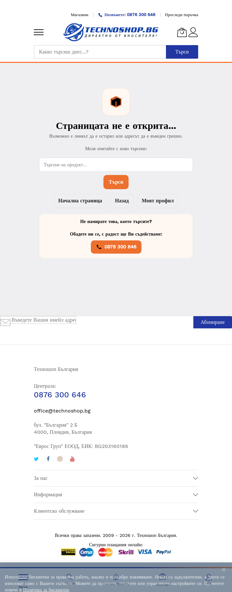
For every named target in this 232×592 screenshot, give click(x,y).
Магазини (79, 14)
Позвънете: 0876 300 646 (126, 14)
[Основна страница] (116, 577)
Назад (122, 201)
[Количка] (182, 32)
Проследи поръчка (181, 14)
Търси (116, 182)
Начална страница (80, 201)
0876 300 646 (116, 247)
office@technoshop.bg (62, 411)
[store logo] (111, 32)
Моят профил (158, 201)
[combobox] (100, 52)
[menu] (39, 32)
